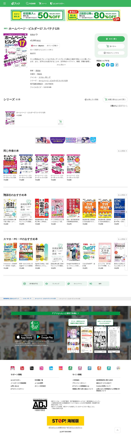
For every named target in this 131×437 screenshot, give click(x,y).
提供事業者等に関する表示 (104, 380)
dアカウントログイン (17, 389)
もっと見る (121, 151)
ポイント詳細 (51, 45)
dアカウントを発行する (57, 427)
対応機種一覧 (39, 380)
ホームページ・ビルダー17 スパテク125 (30, 112)
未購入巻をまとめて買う (117, 99)
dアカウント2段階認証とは (80, 386)
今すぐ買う (113, 39)
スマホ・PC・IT (44, 77)
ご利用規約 (75, 380)
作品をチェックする (112, 53)
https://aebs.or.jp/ (58, 408)
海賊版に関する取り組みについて (82, 389)
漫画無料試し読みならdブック (11, 298)
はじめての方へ (15, 380)
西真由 (32, 34)
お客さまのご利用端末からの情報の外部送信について (108, 390)
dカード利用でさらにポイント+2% (41, 50)
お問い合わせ (15, 386)
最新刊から (123, 106)
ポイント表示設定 (40, 386)
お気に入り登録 (92, 99)
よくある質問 (39, 383)
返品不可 (33, 53)
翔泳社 (39, 74)
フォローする (36, 34)
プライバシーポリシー (79, 383)
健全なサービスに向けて (103, 383)
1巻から (113, 106)
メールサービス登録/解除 (18, 383)
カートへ (113, 46)
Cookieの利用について (103, 386)
